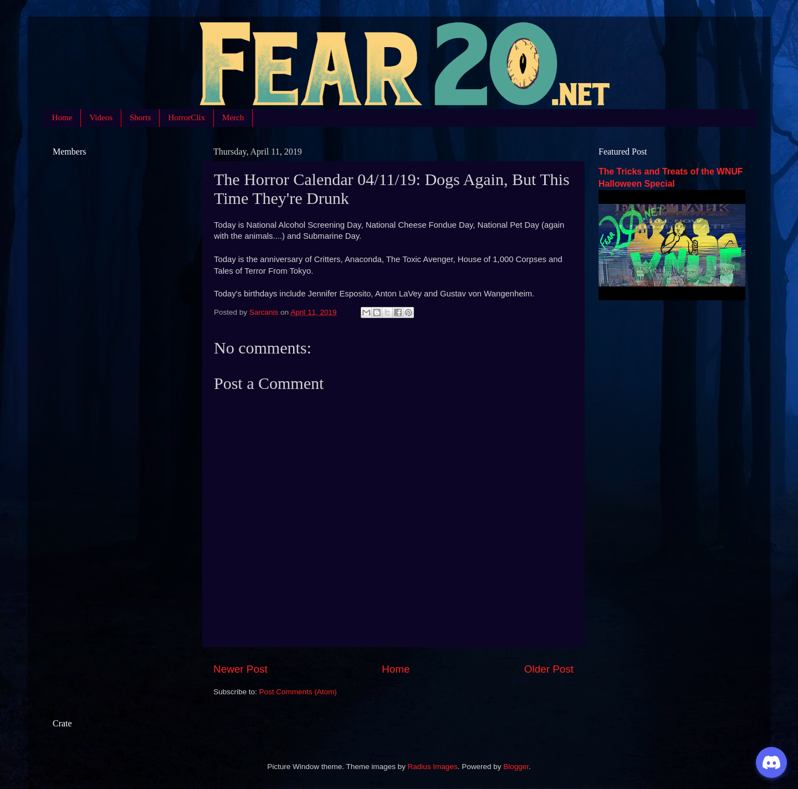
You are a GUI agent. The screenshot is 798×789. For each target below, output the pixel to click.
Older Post (549, 669)
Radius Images (433, 766)
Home (62, 117)
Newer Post (240, 669)
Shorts (140, 117)
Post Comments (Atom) (298, 692)
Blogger (516, 766)
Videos (100, 117)
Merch (233, 117)
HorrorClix (186, 117)
